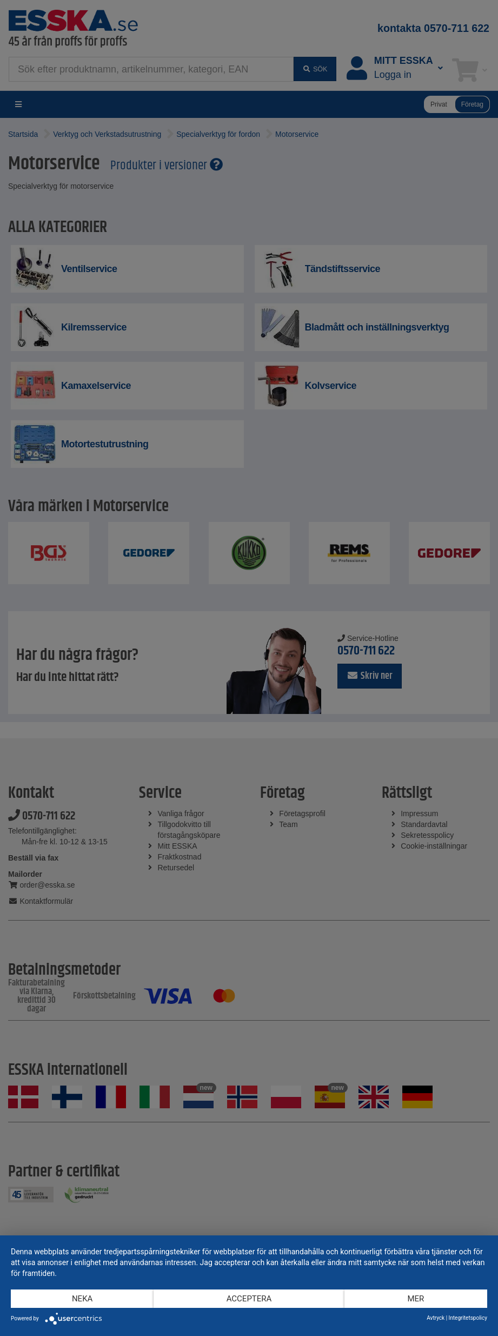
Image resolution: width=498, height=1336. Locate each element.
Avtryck (435, 1318)
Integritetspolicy (468, 1318)
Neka (82, 1299)
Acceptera (249, 1299)
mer (415, 1299)
